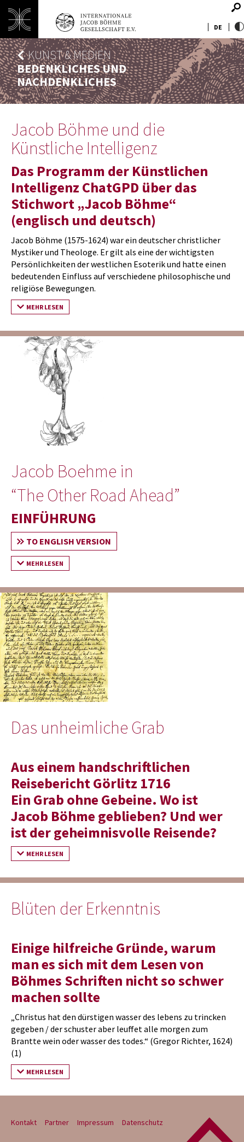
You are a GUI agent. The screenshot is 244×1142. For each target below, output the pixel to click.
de (218, 27)
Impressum (95, 1122)
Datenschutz (142, 1122)
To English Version (68, 541)
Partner (57, 1122)
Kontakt (24, 1122)
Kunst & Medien (69, 55)
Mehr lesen (44, 307)
